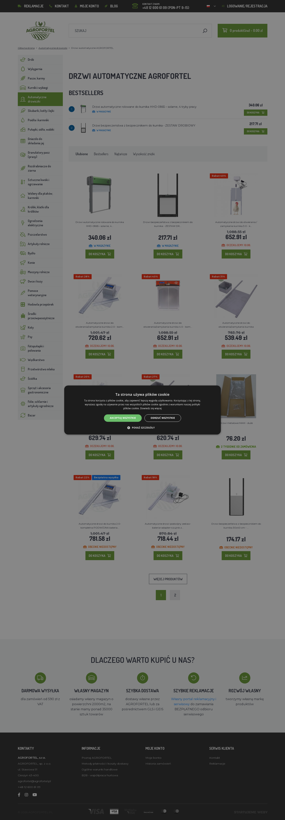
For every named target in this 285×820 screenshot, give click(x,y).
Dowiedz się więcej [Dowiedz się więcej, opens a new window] (151, 408)
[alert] (142, 410)
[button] (142, 428)
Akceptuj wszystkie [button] (123, 418)
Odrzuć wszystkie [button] (163, 418)
